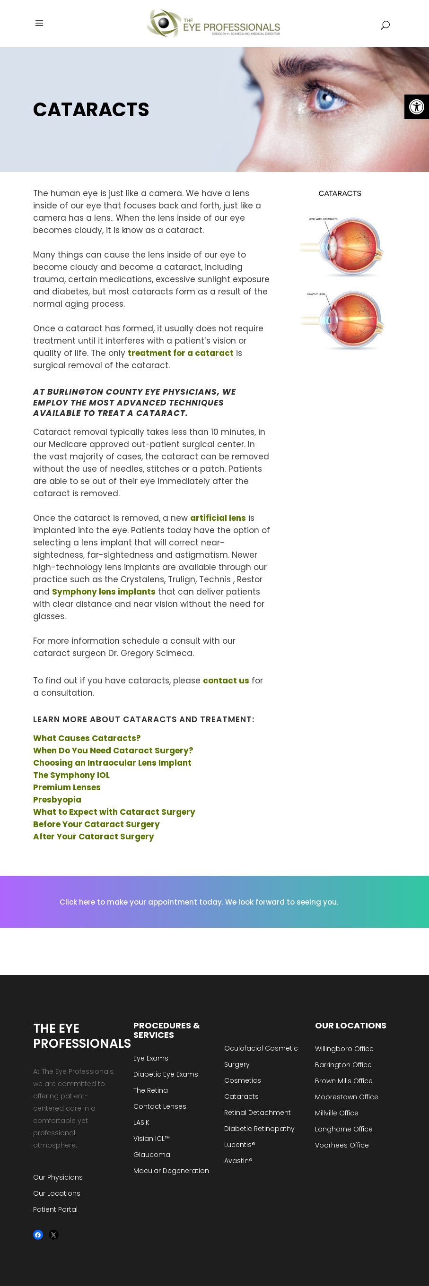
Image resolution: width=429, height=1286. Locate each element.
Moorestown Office (346, 1097)
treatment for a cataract (181, 353)
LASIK (141, 1122)
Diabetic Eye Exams (165, 1074)
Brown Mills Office (344, 1081)
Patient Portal (55, 1209)
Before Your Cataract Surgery (96, 824)
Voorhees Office (342, 1145)
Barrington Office (343, 1065)
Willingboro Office (344, 1048)
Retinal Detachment (257, 1112)
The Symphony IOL (71, 775)
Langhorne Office (344, 1129)
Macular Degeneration (171, 1170)
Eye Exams (150, 1058)
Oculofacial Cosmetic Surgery (261, 1056)
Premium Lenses (67, 787)
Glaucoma (151, 1154)
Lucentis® (239, 1144)
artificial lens (218, 518)
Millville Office (337, 1113)
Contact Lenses (159, 1106)
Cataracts (241, 1096)
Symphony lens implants (104, 591)
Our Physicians (58, 1177)
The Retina (150, 1090)
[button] (416, 107)
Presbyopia (57, 799)
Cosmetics (242, 1080)
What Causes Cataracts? (87, 738)
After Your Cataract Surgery (93, 836)
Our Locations (56, 1193)
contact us (226, 680)
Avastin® (238, 1160)
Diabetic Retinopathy (259, 1128)
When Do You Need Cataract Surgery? (114, 750)
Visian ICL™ (151, 1138)
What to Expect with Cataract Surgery (114, 812)
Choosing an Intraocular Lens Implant (112, 762)
